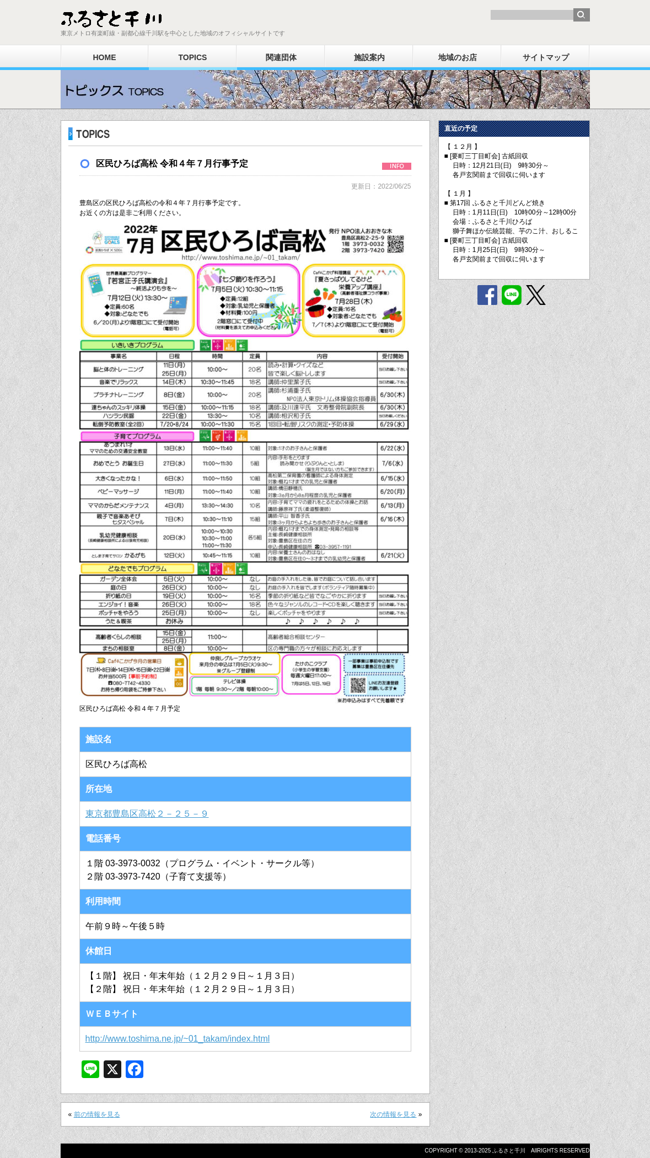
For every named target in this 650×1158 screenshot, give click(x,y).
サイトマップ (546, 57)
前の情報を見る (97, 1114)
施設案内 (369, 57)
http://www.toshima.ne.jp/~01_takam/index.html (177, 1038)
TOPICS (193, 57)
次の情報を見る (393, 1114)
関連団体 (281, 57)
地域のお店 (457, 57)
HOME (104, 57)
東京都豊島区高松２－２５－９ (147, 813)
